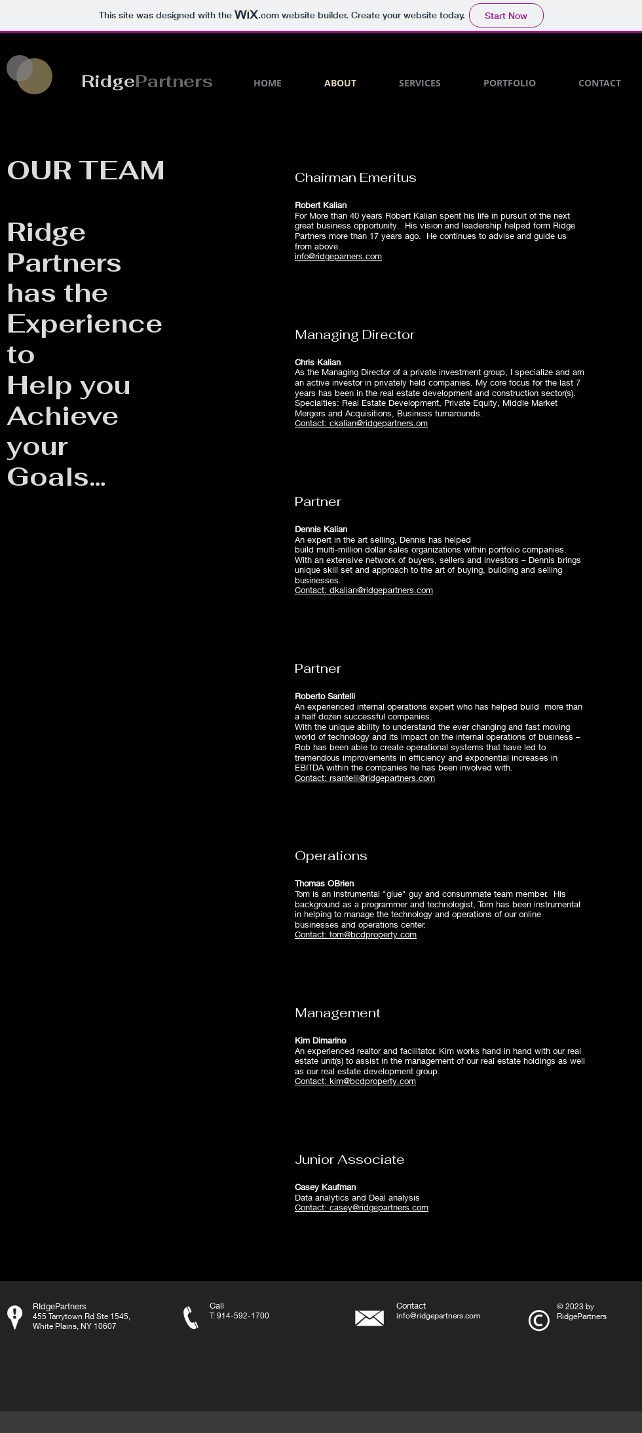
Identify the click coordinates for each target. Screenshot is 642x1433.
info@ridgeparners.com (338, 256)
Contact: (312, 423)
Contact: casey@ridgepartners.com (361, 1207)
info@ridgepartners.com (438, 1315)
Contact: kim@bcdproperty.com (355, 1081)
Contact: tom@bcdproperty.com (356, 934)
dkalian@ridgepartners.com (381, 590)
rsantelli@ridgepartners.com (382, 777)
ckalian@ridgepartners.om (379, 423)
